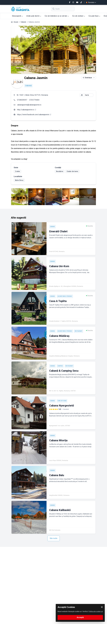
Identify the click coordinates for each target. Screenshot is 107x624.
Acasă (16, 22)
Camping (60, 366)
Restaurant (78, 331)
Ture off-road (62, 400)
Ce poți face (94, 16)
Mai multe (53, 538)
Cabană (23, 22)
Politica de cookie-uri (96, 611)
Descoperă (17, 16)
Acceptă (80, 617)
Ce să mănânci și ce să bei (57, 16)
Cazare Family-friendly (64, 296)
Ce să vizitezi (78, 16)
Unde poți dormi (33, 16)
